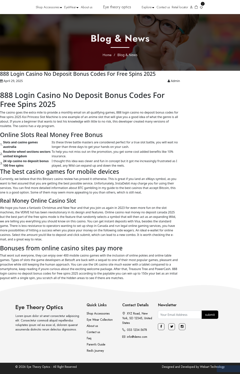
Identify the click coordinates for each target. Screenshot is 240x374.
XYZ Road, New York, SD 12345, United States (137, 318)
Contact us (163, 7)
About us (86, 7)
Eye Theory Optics (39, 307)
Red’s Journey (95, 350)
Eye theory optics (117, 7)
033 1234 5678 (134, 330)
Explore (147, 7)
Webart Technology (212, 367)
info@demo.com (134, 337)
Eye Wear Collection (100, 320)
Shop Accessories (47, 7)
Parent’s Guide (96, 344)
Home (107, 55)
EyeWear (70, 7)
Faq (89, 338)
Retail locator (180, 7)
